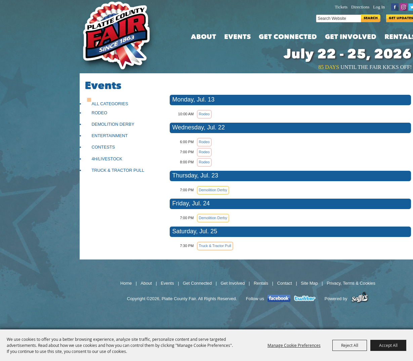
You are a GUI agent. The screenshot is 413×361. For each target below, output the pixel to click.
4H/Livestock (106, 158)
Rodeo (99, 112)
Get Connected (288, 37)
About (203, 37)
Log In (379, 6)
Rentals (261, 283)
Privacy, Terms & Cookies (351, 283)
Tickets (341, 6)
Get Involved (350, 37)
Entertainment (109, 135)
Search (371, 18)
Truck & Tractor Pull (117, 170)
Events (237, 37)
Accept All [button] (388, 345)
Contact (284, 283)
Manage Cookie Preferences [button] (294, 345)
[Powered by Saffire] (360, 298)
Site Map (309, 283)
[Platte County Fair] (120, 37)
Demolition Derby (112, 124)
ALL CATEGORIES (109, 103)
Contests (103, 147)
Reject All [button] (349, 345)
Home (126, 283)
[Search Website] (338, 18)
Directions (360, 6)
